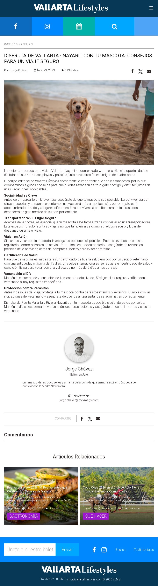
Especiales (24, 44)
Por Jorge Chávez (16, 70)
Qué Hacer (96, 516)
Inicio (8, 44)
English (120, 550)
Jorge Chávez (79, 369)
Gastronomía (23, 516)
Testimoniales (144, 550)
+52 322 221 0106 (51, 579)
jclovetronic (79, 396)
